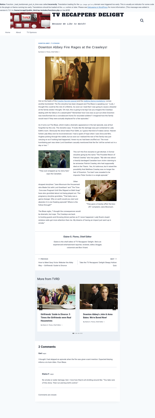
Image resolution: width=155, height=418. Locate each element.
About (18, 32)
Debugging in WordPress (98, 7)
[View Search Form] (142, 20)
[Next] (114, 307)
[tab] (73, 333)
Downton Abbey (44, 43)
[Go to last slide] (40, 307)
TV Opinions (32, 32)
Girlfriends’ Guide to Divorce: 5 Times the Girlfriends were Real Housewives (56, 317)
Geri (40, 353)
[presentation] (56, 296)
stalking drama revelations (94, 101)
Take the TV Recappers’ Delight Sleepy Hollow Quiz (98, 262)
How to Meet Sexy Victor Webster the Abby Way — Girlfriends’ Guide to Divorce (57, 262)
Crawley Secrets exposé (67, 101)
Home (7, 32)
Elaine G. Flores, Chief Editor (49, 52)
